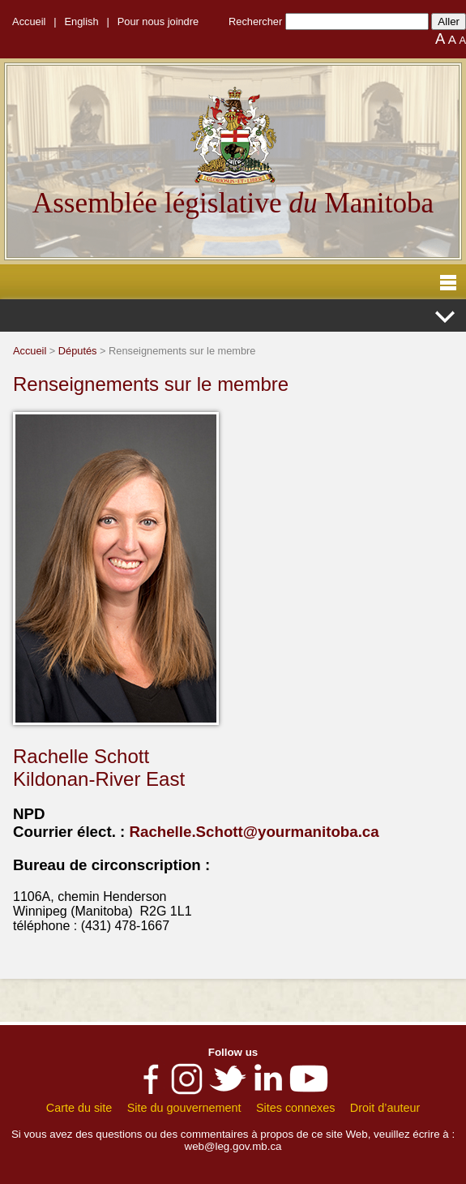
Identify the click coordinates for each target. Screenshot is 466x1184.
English (82, 21)
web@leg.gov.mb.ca (233, 1146)
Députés (77, 351)
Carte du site (79, 1107)
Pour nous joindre (158, 21)
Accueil (28, 21)
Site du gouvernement (184, 1107)
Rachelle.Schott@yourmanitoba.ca (253, 831)
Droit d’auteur (385, 1107)
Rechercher (255, 21)
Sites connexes (296, 1107)
